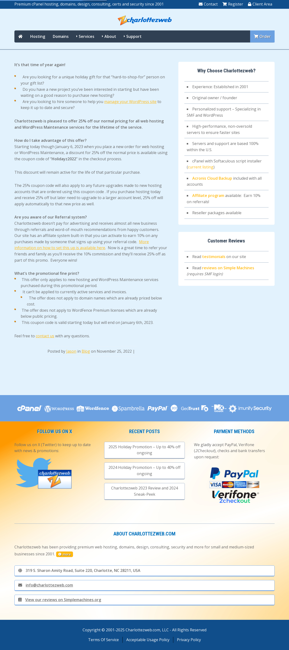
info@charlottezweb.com (45, 585)
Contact (208, 4)
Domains (61, 36)
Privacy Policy (189, 639)
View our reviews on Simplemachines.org (59, 599)
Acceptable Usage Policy (147, 639)
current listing (200, 167)
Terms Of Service (103, 639)
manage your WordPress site (130, 101)
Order (262, 36)
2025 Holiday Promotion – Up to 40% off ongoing (144, 450)
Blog (86, 351)
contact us (45, 336)
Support (134, 36)
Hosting (37, 36)
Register (233, 4)
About (110, 36)
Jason (71, 351)
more (64, 554)
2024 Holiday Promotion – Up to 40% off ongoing (144, 470)
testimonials (213, 256)
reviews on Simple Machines (228, 267)
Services (86, 36)
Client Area (260, 4)
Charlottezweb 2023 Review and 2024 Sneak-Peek (144, 491)
